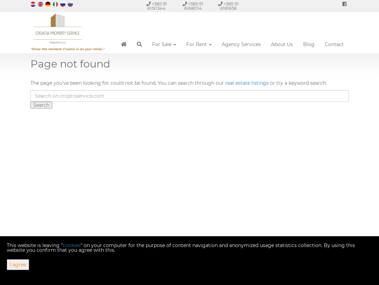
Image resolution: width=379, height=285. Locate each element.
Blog (309, 44)
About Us (282, 44)
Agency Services (241, 44)
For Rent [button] (199, 44)
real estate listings (247, 83)
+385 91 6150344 (156, 6)
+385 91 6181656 (228, 6)
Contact (334, 44)
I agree (18, 265)
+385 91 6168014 (193, 6)
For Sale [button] (164, 44)
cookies (72, 245)
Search (41, 105)
